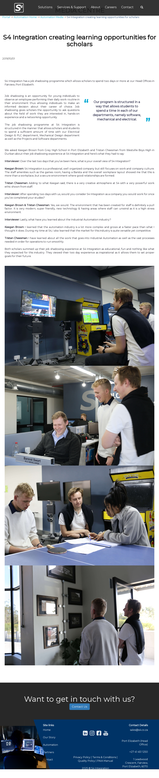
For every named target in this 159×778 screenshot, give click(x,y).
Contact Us (79, 706)
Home (47, 729)
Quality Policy (87, 760)
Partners (48, 752)
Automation (50, 744)
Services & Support (71, 7)
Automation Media (51, 17)
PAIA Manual (105, 760)
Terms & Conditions (104, 757)
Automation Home (25, 17)
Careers (111, 7)
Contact (127, 7)
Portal (6, 17)
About (95, 7)
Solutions (45, 7)
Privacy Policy (81, 757)
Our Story (49, 737)
